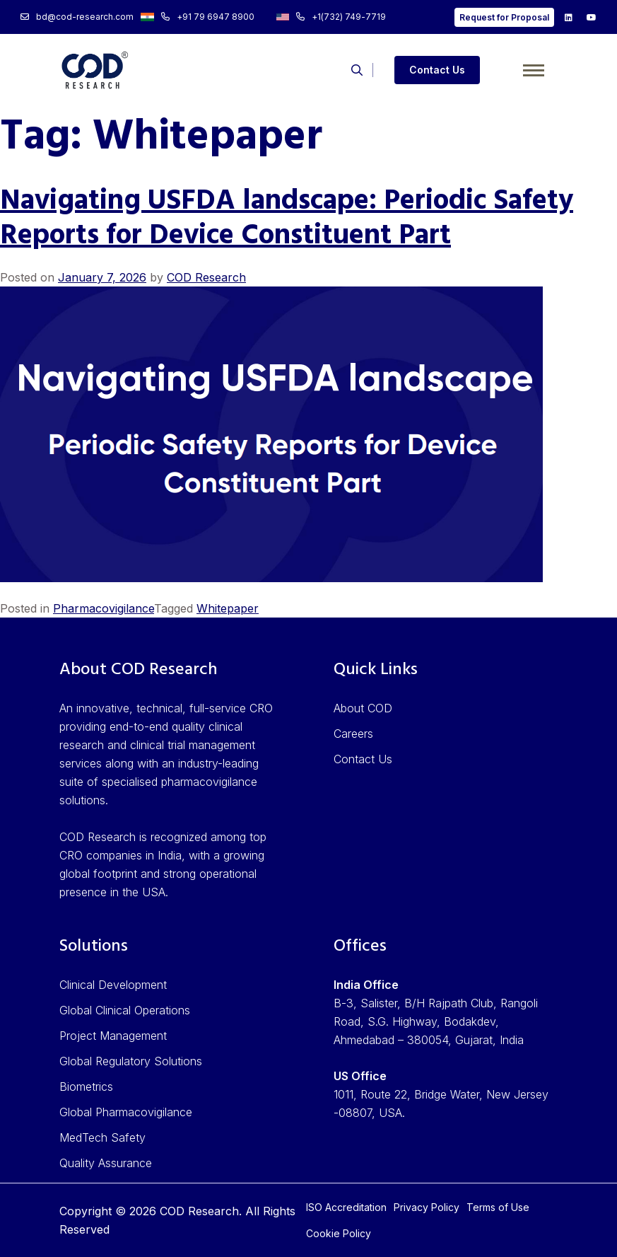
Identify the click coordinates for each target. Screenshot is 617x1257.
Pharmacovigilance (103, 608)
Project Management (113, 1036)
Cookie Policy (338, 1233)
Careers (353, 733)
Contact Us (437, 70)
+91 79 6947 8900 (197, 16)
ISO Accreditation (346, 1207)
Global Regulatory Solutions (130, 1061)
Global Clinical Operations (124, 1010)
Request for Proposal (504, 17)
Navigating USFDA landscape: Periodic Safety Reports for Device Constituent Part (286, 219)
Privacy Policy (426, 1207)
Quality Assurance (105, 1163)
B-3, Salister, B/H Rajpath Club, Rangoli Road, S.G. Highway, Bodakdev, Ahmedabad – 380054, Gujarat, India (436, 1021)
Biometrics (86, 1086)
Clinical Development (113, 985)
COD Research (206, 277)
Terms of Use (497, 1207)
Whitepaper (227, 608)
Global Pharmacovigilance (125, 1112)
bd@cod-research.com (77, 16)
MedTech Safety (102, 1137)
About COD (363, 708)
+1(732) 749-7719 (331, 16)
